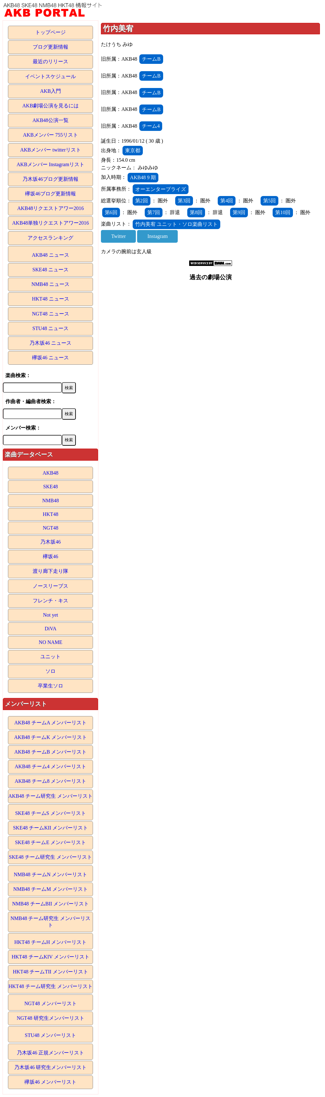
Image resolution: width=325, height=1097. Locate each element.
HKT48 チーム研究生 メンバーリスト (51, 986)
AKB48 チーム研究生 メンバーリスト (50, 796)
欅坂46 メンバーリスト (50, 1082)
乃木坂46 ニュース (50, 343)
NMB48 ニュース (50, 284)
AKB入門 (50, 91)
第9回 (239, 212)
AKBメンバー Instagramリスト (50, 164)
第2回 (141, 200)
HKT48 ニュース (50, 298)
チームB (151, 59)
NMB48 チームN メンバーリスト (50, 874)
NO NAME (50, 642)
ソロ (50, 671)
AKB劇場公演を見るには (50, 105)
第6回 (111, 212)
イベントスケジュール (50, 76)
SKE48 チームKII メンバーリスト (50, 827)
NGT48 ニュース (50, 313)
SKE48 (50, 486)
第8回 (196, 212)
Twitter (118, 236)
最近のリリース (50, 61)
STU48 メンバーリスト (50, 1035)
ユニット (50, 656)
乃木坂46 (50, 542)
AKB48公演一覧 (50, 120)
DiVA (50, 628)
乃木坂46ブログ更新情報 (50, 179)
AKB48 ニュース (50, 255)
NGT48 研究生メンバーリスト (50, 1018)
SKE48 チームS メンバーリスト (50, 813)
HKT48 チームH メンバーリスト (50, 942)
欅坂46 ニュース (50, 357)
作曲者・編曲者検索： (30, 401)
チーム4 (151, 126)
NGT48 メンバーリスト (50, 1003)
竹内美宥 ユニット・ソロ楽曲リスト (176, 224)
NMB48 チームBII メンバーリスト (50, 903)
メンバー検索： (23, 427)
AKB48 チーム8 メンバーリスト (50, 781)
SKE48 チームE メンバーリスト (50, 842)
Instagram (157, 236)
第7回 (153, 212)
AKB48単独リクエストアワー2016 (50, 223)
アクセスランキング (50, 237)
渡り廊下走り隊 (50, 571)
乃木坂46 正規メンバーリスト (50, 1052)
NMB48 (50, 500)
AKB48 (50, 473)
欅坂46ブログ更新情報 (50, 193)
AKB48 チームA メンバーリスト (50, 722)
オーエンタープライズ (160, 189)
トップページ (50, 32)
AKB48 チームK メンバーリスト (50, 737)
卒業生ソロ (50, 685)
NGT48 (50, 528)
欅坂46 (50, 556)
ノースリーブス (50, 586)
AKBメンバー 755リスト (50, 135)
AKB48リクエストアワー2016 (50, 208)
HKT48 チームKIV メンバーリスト (51, 956)
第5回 (269, 200)
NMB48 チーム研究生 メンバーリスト (50, 922)
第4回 (226, 200)
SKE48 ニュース (50, 269)
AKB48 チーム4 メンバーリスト (50, 766)
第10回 (282, 212)
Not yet (50, 615)
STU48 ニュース (50, 328)
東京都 (132, 150)
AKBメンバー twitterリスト (50, 149)
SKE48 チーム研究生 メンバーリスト (50, 857)
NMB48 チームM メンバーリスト (50, 889)
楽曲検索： (18, 375)
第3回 (184, 200)
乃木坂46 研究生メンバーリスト (50, 1067)
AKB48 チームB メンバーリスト (50, 752)
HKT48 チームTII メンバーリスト (50, 971)
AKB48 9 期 (143, 177)
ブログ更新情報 (50, 47)
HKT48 (50, 514)
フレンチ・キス (50, 600)
